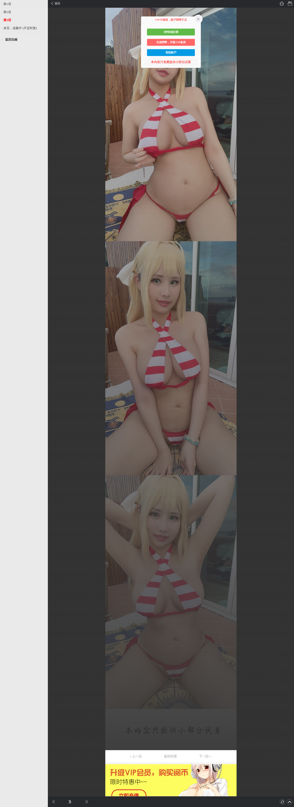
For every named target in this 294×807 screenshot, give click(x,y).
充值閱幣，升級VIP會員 (171, 42)
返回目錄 (11, 39)
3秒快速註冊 (170, 31)
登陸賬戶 (170, 52)
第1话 (7, 4)
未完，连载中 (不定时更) (20, 28)
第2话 (7, 12)
